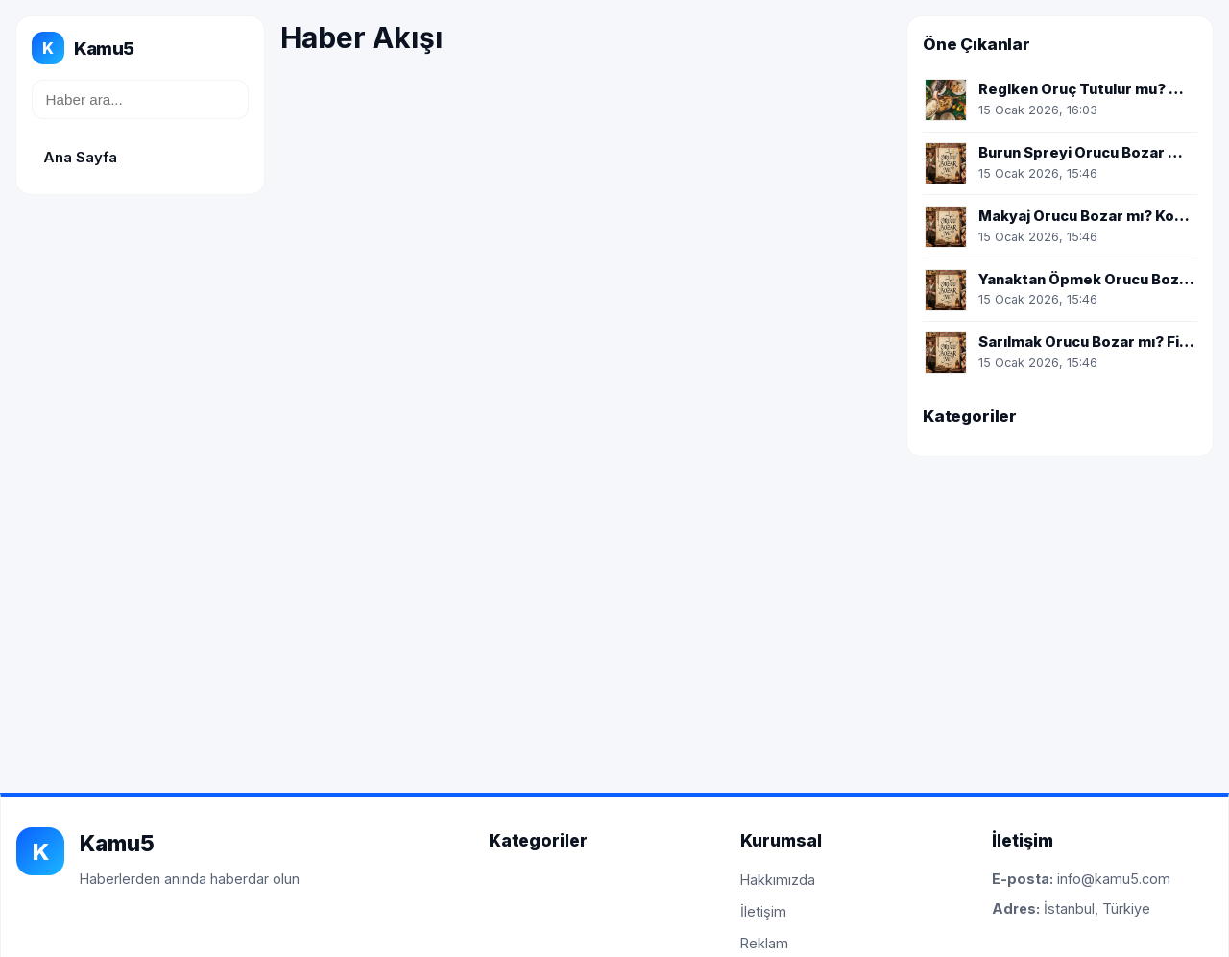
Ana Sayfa (80, 157)
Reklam (764, 943)
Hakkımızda (777, 879)
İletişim (763, 911)
